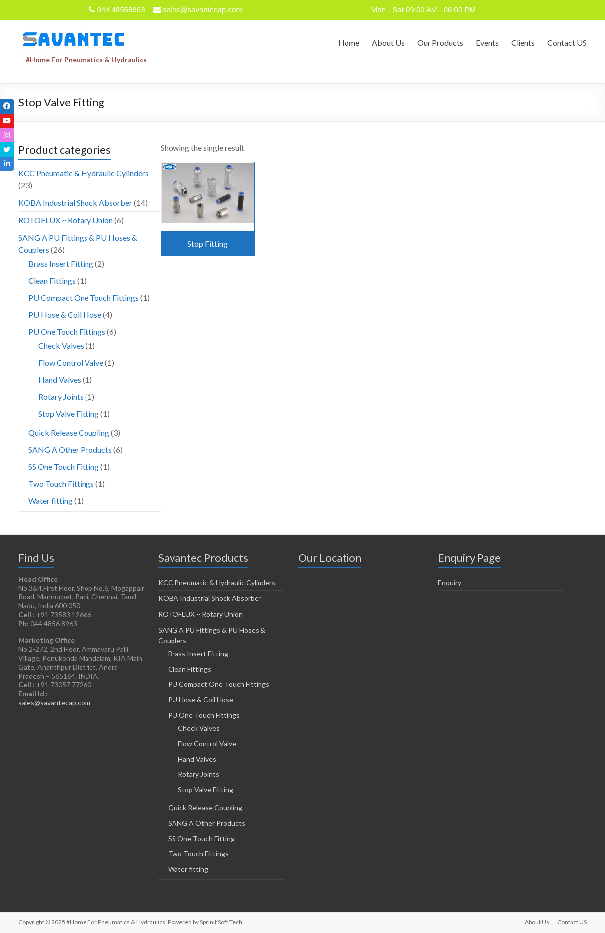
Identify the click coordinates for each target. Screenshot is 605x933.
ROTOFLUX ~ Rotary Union (65, 220)
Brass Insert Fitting (60, 263)
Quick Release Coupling (68, 432)
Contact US (567, 42)
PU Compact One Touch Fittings (83, 297)
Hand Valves (59, 379)
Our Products (440, 42)
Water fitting (50, 500)
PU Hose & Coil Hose (64, 314)
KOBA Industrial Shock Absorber (75, 202)
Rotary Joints (61, 396)
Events (487, 42)
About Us (388, 42)
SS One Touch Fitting (63, 466)
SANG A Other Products (70, 449)
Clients (523, 42)
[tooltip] (8, 107)
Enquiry (449, 582)
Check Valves (61, 345)
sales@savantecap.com (54, 702)
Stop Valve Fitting (68, 413)
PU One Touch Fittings (66, 331)
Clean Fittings (52, 280)
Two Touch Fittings (61, 483)
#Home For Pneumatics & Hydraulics (86, 59)
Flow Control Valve (70, 362)
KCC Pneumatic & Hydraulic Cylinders (83, 173)
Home (348, 42)
